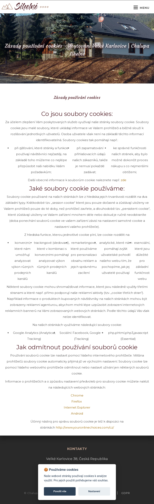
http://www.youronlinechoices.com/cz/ (85, 427)
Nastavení (94, 491)
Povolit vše (59, 491)
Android (77, 413)
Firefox (77, 401)
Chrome (77, 395)
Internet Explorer (77, 407)
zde (123, 180)
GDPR (125, 493)
